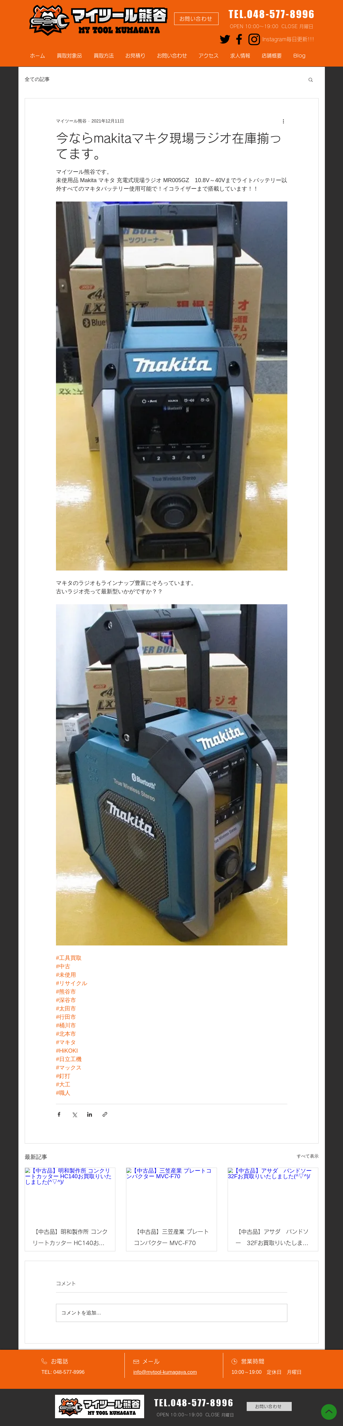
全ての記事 (37, 79)
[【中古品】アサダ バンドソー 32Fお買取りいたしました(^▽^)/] (273, 1193)
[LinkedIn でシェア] (90, 1114)
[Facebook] (239, 39)
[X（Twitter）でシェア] (74, 1114)
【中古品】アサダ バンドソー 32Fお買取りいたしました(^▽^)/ (272, 1239)
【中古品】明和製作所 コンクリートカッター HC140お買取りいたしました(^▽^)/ (70, 1239)
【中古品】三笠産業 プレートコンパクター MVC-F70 (171, 1237)
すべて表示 (308, 1156)
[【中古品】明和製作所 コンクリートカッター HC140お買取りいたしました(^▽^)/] (70, 1193)
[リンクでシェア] (105, 1114)
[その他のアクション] (283, 121)
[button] (311, 79)
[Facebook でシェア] (59, 1114)
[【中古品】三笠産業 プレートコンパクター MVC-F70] (171, 1193)
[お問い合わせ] (196, 18)
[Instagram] (254, 39)
